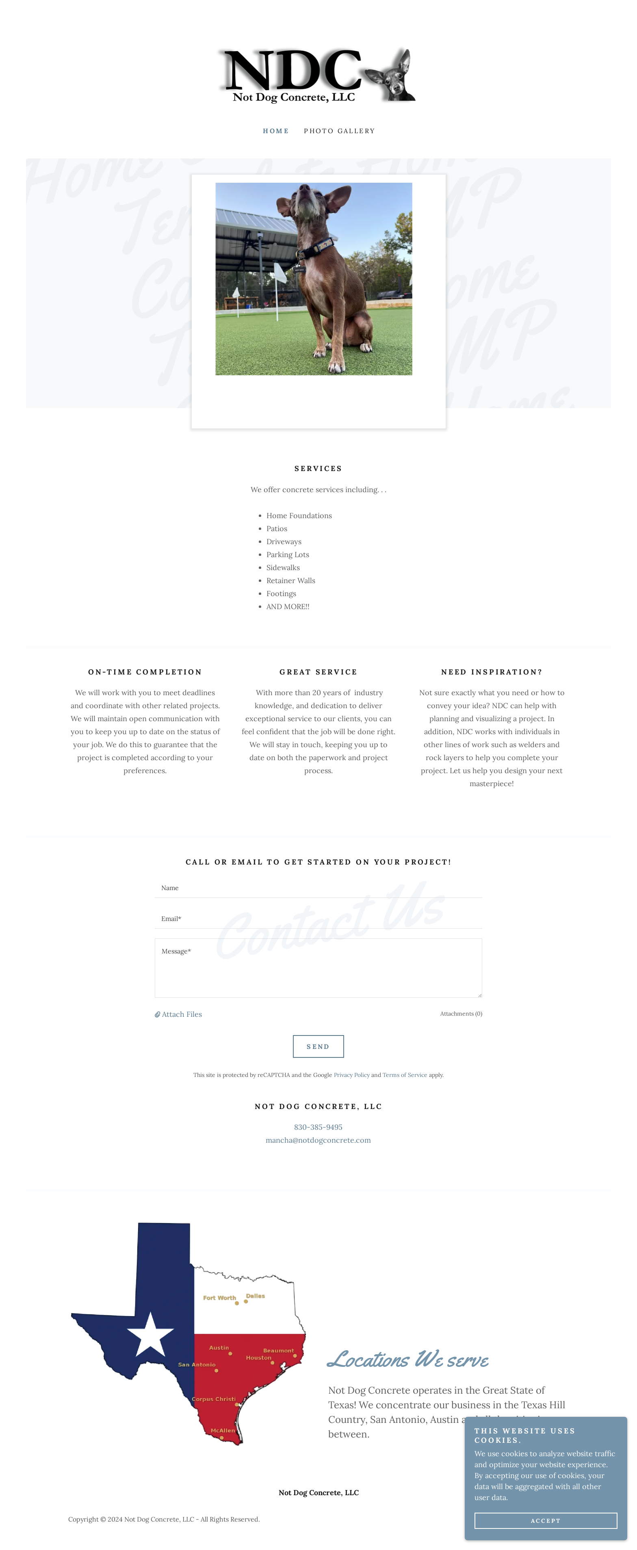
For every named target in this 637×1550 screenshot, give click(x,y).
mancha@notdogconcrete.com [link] (318, 1140)
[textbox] (318, 887)
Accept (546, 1520)
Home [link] (276, 131)
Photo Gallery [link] (340, 131)
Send (318, 1046)
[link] (318, 75)
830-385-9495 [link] (318, 1127)
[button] (158, 1014)
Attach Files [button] (182, 1014)
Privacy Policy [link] (352, 1075)
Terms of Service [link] (405, 1075)
